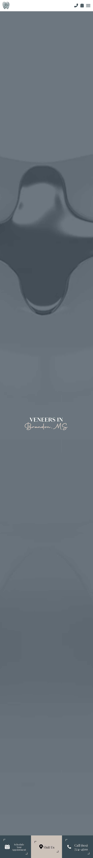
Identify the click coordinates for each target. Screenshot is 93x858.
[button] (88, 5)
